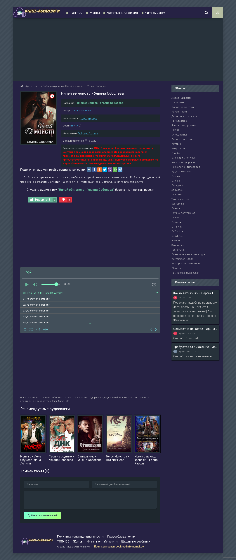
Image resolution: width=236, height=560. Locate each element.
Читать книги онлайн (122, 13)
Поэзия (175, 208)
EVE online (177, 231)
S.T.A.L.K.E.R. (178, 236)
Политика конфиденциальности (80, 536)
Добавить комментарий (42, 515)
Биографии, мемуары (183, 157)
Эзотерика (177, 203)
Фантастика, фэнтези (183, 125)
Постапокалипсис (181, 139)
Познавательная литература (188, 254)
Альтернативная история (186, 263)
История (176, 143)
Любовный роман (88, 133)
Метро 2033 (178, 148)
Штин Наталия (88, 118)
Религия (176, 222)
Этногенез (177, 245)
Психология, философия (185, 166)
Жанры (95, 13)
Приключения (179, 120)
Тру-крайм (177, 102)
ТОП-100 (76, 13)
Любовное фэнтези (182, 107)
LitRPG (175, 130)
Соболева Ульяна (81, 110)
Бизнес (175, 180)
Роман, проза (179, 111)
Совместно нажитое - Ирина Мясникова (195, 329)
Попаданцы (178, 185)
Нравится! (43, 200)
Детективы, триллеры (184, 116)
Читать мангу (155, 13)
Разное (175, 240)
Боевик (175, 176)
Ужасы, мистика (180, 199)
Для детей (177, 190)
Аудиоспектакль (180, 171)
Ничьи (74, 125)
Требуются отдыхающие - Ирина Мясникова (195, 347)
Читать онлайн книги (102, 541)
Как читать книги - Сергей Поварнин (195, 293)
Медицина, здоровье (183, 162)
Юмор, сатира (179, 134)
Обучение (177, 268)
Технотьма (177, 249)
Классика (176, 194)
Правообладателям (121, 536)
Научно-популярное (183, 213)
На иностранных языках (185, 272)
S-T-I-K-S (176, 226)
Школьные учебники (135, 541)
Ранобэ (175, 153)
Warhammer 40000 (182, 259)
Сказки (175, 217)
